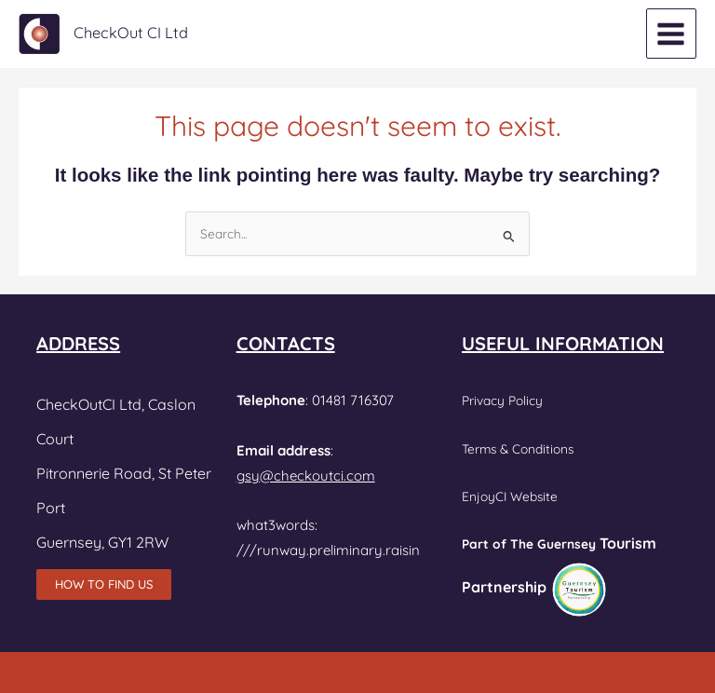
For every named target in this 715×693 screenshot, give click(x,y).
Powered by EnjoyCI (357, 675)
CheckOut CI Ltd (131, 32)
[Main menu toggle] (671, 33)
